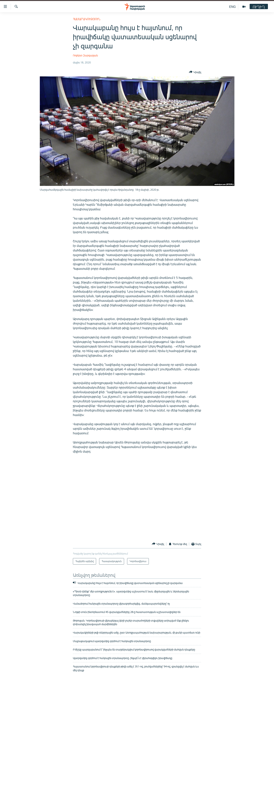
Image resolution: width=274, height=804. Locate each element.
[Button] (195, 72)
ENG (232, 6)
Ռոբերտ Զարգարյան (85, 55)
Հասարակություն (86, 19)
